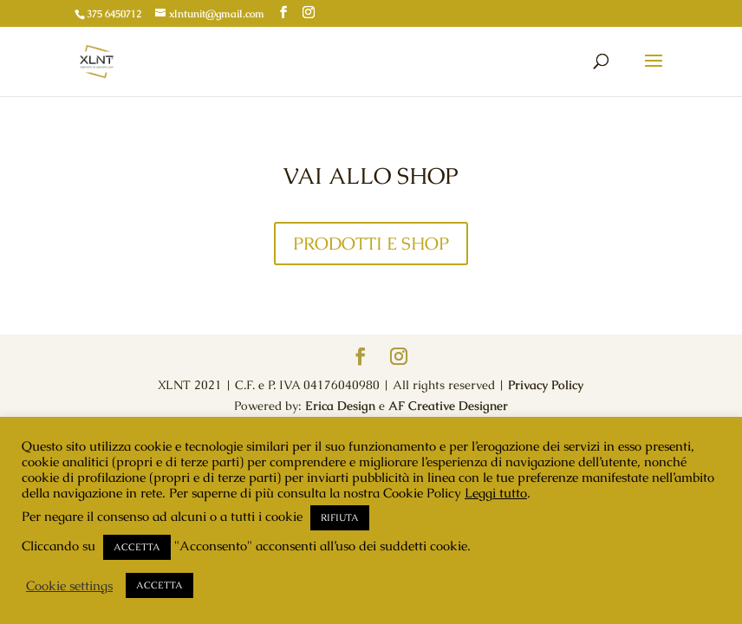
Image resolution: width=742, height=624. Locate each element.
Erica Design (340, 405)
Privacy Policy (545, 385)
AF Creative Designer (448, 405)
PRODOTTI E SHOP (371, 243)
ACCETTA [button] (137, 547)
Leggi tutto (496, 492)
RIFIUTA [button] (340, 517)
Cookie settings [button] (69, 586)
